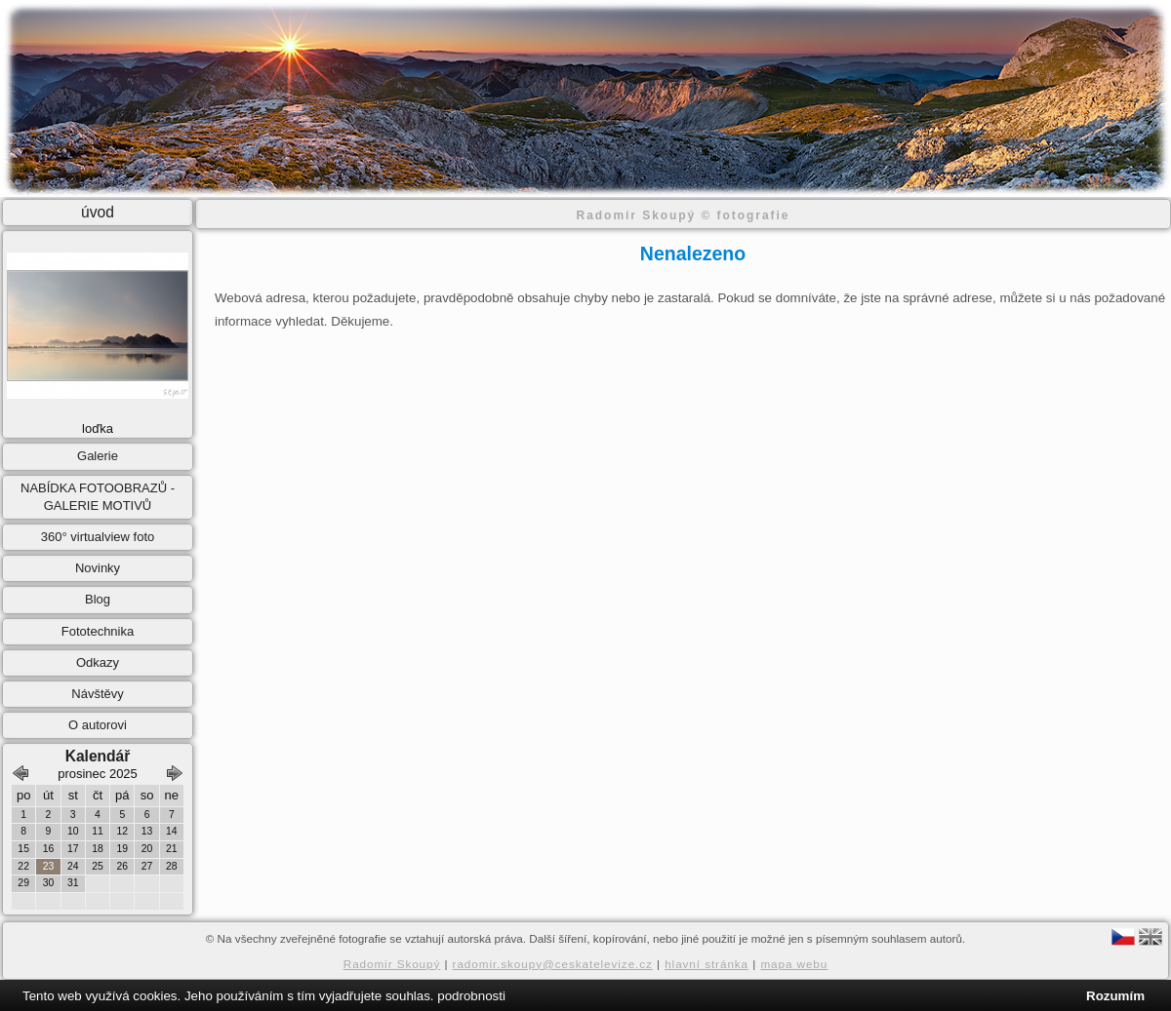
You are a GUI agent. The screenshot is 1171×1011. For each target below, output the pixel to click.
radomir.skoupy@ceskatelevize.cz (553, 963)
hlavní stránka (706, 963)
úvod (97, 212)
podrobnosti (471, 996)
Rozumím (1115, 996)
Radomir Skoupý (392, 963)
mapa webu (794, 963)
